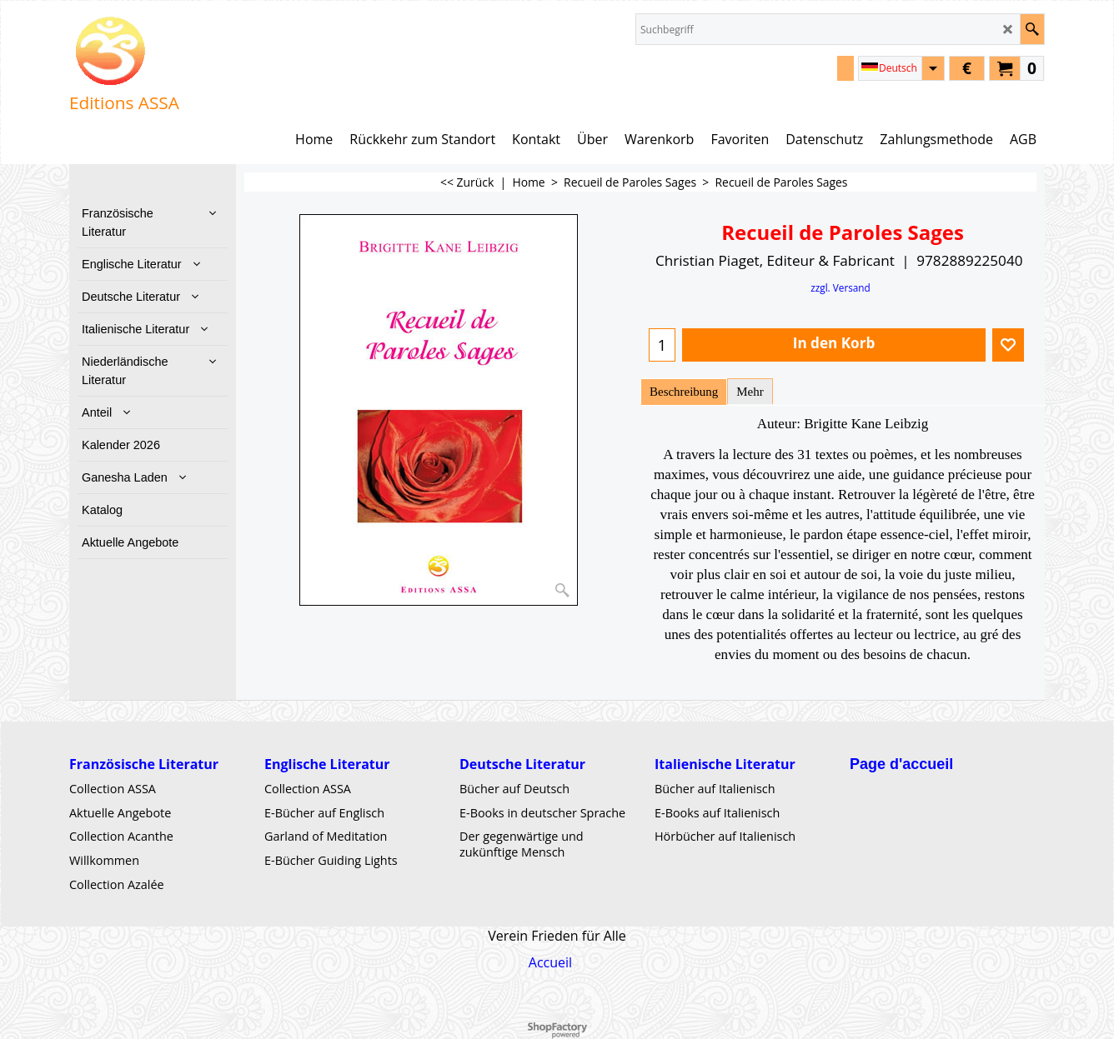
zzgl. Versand (840, 287)
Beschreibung (684, 391)
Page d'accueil (901, 764)
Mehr (749, 391)
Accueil (550, 962)
